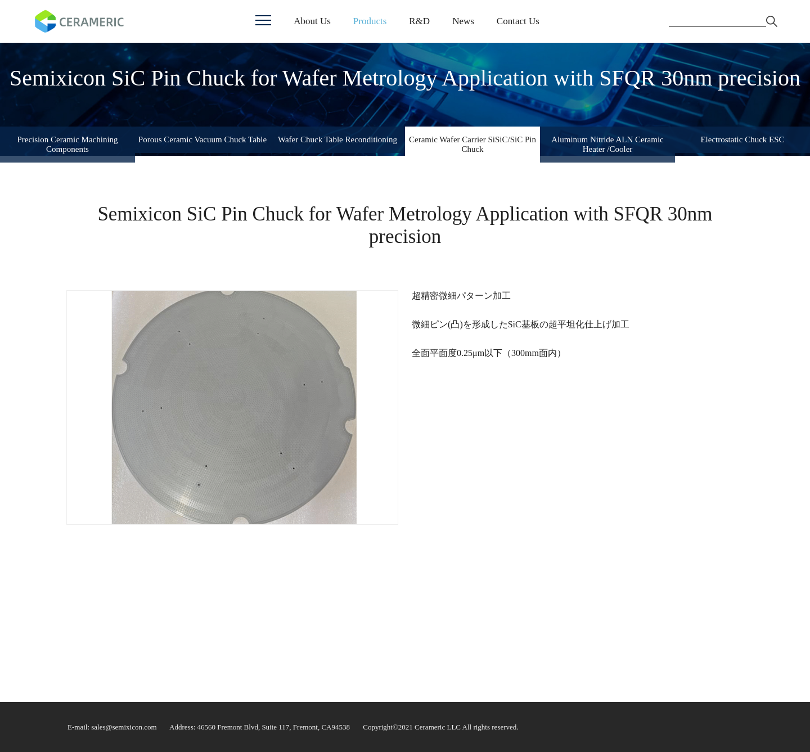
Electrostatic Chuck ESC (742, 139)
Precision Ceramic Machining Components (67, 144)
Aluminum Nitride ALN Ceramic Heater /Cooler (607, 144)
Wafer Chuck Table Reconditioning (337, 139)
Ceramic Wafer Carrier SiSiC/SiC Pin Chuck (472, 144)
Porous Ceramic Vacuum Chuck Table (202, 139)
